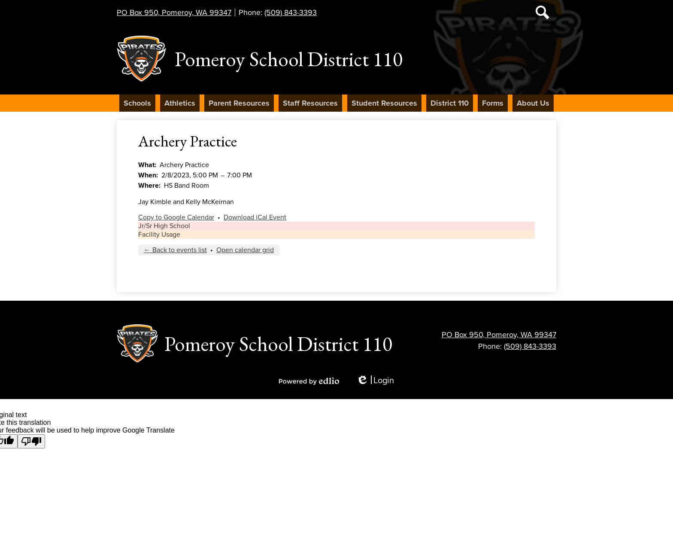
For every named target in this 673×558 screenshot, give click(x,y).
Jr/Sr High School (164, 226)
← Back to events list (175, 250)
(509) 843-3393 (290, 12)
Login (375, 380)
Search (542, 14)
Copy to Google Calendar (176, 217)
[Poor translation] (31, 441)
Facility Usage (159, 234)
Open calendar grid (245, 250)
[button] (137, 103)
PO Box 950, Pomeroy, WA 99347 (174, 12)
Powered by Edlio (309, 381)
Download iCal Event (255, 217)
